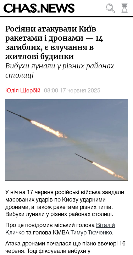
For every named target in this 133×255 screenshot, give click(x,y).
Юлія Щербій (22, 91)
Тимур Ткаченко (91, 233)
